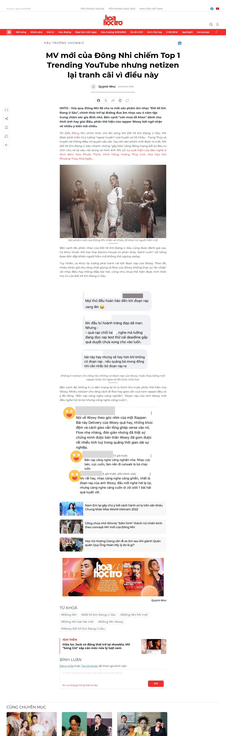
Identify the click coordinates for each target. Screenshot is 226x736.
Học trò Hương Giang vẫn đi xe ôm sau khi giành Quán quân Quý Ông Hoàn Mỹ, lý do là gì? (123, 543)
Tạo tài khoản (89, 666)
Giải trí (50, 32)
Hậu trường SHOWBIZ (113, 32)
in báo (120, 100)
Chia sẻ (6, 119)
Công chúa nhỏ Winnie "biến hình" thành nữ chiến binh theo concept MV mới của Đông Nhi (123, 525)
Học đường (64, 32)
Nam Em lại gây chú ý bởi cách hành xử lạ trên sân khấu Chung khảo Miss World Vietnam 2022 (124, 507)
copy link (113, 100)
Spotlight (187, 32)
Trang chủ (9, 32)
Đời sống (21, 32)
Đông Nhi (78, 133)
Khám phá (36, 32)
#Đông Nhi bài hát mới (77, 622)
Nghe (6, 110)
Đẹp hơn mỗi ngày (86, 32)
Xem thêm (216, 32)
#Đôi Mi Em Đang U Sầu (98, 614)
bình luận (127, 100)
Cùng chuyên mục (26, 707)
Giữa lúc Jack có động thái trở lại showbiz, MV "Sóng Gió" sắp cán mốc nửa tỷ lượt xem (96, 646)
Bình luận (6, 136)
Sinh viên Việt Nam (151, 8)
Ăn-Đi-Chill (136, 32)
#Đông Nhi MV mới (134, 614)
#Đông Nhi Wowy (110, 622)
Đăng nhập (67, 666)
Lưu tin (6, 127)
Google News (179, 43)
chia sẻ (98, 100)
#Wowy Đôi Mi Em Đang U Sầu (83, 628)
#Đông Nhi (69, 614)
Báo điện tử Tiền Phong (113, 20)
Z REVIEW (172, 32)
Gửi (156, 683)
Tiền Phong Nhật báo (121, 8)
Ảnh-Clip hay (154, 32)
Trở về (6, 145)
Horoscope (203, 32)
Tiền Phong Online (92, 8)
